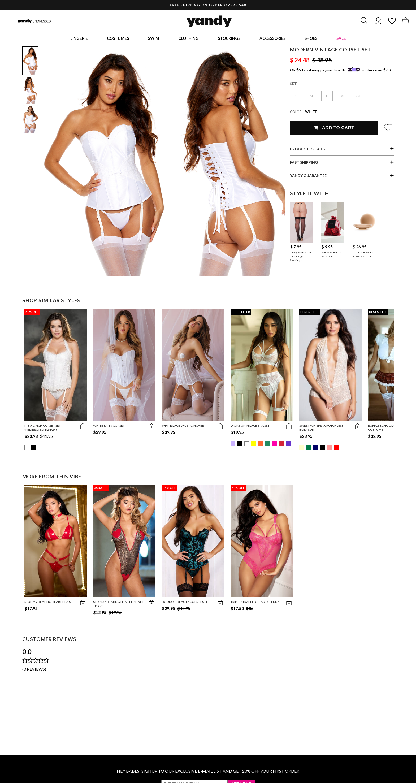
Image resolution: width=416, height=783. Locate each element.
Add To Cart (334, 128)
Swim (153, 38)
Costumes (118, 38)
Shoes (311, 38)
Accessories (272, 38)
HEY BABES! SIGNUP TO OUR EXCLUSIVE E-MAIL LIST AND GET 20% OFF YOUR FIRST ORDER (208, 771)
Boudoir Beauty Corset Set (184, 602)
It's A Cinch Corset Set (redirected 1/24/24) (42, 428)
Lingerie (79, 38)
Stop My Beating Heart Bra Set (49, 602)
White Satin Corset (109, 426)
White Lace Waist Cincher (183, 426)
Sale (341, 38)
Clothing (188, 38)
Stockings (229, 38)
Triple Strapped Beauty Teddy (255, 602)
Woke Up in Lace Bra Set (250, 426)
